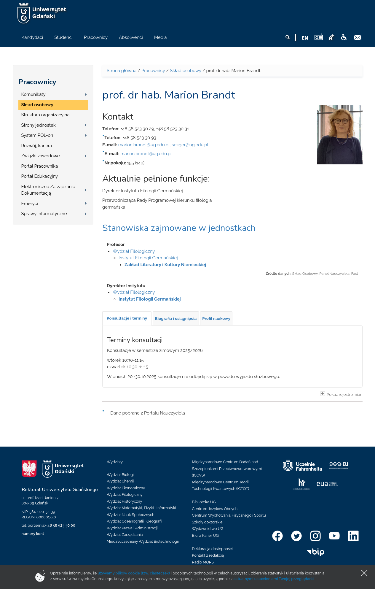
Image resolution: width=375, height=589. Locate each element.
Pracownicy (37, 82)
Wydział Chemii (120, 481)
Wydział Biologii (121, 474)
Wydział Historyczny (124, 501)
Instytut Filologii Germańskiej (148, 258)
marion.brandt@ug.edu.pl (144, 144)
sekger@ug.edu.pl (190, 144)
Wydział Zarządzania (125, 534)
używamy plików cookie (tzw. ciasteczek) (134, 573)
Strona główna (121, 70)
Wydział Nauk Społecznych (130, 514)
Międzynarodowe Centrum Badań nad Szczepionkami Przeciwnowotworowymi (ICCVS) (227, 468)
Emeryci (29, 203)
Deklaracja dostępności (212, 549)
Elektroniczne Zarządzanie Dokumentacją (48, 190)
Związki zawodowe (40, 155)
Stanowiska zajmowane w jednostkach (179, 228)
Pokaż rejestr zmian (341, 394)
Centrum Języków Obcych (215, 509)
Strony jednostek (38, 125)
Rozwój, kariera (36, 145)
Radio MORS (203, 562)
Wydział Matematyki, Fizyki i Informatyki (141, 508)
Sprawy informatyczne (44, 213)
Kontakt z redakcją (208, 555)
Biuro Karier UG (205, 535)
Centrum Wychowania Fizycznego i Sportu (229, 515)
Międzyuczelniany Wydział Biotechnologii (143, 541)
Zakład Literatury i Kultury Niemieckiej (165, 264)
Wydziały (115, 462)
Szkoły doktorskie (207, 522)
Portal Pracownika (39, 166)
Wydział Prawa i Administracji (132, 528)
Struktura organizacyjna (45, 115)
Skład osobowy (37, 104)
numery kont (33, 533)
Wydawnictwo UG (208, 528)
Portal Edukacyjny (39, 176)
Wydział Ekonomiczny (126, 488)
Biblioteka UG (204, 502)
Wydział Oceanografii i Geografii (134, 521)
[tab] (126, 318)
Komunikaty (33, 94)
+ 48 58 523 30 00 (60, 525)
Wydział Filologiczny (134, 251)
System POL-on (37, 135)
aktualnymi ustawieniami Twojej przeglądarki (274, 579)
